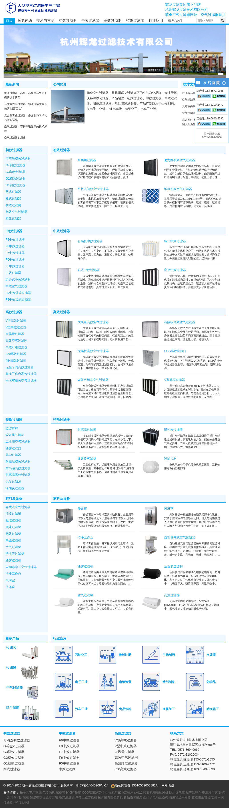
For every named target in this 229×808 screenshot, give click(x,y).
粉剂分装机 (21, 797)
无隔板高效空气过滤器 (93, 351)
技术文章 (190, 84)
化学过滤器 (13, 455)
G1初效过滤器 (15, 185)
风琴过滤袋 (13, 481)
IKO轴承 (127, 792)
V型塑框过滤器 (174, 380)
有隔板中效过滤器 (90, 241)
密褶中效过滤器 (175, 270)
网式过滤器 (13, 192)
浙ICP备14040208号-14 (92, 785)
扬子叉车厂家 (29, 792)
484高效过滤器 (16, 360)
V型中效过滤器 (16, 327)
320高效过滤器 (16, 354)
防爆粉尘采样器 (180, 797)
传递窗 (10, 587)
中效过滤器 (90, 20)
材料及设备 (14, 498)
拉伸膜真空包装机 (110, 797)
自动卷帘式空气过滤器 (21, 567)
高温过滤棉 (13, 540)
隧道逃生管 (199, 797)
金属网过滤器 (87, 160)
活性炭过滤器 (15, 488)
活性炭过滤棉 (15, 553)
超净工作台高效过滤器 (21, 374)
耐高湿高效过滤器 (18, 468)
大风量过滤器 (15, 334)
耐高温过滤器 (87, 430)
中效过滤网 (13, 273)
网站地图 (167, 785)
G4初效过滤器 (15, 165)
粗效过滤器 (13, 218)
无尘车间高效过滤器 (20, 367)
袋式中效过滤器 (175, 241)
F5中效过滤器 (15, 266)
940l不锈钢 (73, 792)
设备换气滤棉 (15, 435)
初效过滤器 (68, 20)
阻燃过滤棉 (13, 520)
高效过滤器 (113, 20)
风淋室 (10, 580)
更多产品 (12, 638)
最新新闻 (12, 84)
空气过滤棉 (13, 547)
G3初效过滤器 (15, 172)
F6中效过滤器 (15, 259)
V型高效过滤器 (16, 320)
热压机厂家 (113, 792)
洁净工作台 (13, 573)
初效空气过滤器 (16, 212)
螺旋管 (60, 792)
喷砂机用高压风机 (155, 792)
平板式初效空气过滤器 (93, 189)
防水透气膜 (177, 792)
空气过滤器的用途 (15, 137)
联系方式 (176, 733)
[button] (220, 74)
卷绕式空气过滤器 (18, 507)
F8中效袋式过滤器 (18, 299)
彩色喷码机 (47, 792)
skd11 (138, 792)
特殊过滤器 (135, 20)
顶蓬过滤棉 (13, 527)
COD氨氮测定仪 (93, 792)
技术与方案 (45, 20)
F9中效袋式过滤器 (18, 293)
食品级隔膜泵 (133, 797)
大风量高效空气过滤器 (93, 322)
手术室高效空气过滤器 (21, 380)
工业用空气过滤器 (18, 441)
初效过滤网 (13, 205)
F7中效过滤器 (15, 253)
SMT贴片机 (22, 802)
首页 (9, 20)
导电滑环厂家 (208, 792)
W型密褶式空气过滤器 (93, 380)
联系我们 (175, 20)
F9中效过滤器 (15, 239)
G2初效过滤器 (15, 178)
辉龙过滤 (25, 20)
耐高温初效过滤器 (18, 461)
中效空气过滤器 (16, 286)
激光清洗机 (66, 797)
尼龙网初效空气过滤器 (179, 160)
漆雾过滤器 (13, 448)
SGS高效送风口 (175, 351)
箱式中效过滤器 (88, 270)
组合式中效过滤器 (18, 279)
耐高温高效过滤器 (18, 475)
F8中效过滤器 (15, 246)
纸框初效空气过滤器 (178, 189)
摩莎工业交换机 (86, 797)
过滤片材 (12, 428)
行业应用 (156, 20)
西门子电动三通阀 (155, 797)
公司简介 (60, 84)
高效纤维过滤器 (16, 347)
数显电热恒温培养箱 (44, 797)
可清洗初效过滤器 (18, 158)
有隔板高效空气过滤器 (179, 322)
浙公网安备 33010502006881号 (135, 785)
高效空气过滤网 (16, 340)
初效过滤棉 (13, 533)
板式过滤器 (13, 198)
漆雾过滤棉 (13, 560)
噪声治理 (192, 792)
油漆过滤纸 (13, 513)
